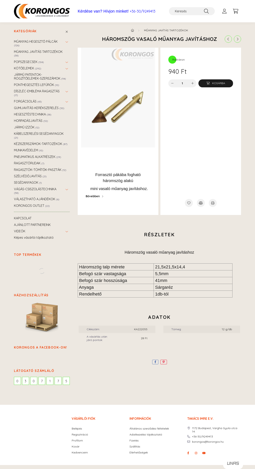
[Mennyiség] (182, 83)
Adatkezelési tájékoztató (145, 434)
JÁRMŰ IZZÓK (26, 127)
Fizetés (134, 440)
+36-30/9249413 (142, 11)
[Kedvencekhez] (189, 203)
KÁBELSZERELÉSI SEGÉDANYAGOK (39, 135)
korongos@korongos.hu (208, 441)
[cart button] (235, 11)
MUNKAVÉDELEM (28, 150)
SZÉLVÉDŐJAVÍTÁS (30, 176)
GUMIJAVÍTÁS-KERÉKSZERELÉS (39, 108)
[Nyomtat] (213, 203)
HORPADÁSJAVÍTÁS (31, 121)
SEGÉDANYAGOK (28, 182)
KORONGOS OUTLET (32, 206)
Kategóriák (25, 31)
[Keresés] (192, 11)
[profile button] (224, 11)
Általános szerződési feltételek (149, 428)
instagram (196, 453)
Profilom (77, 440)
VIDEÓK (19, 231)
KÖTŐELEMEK (27, 68)
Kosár (75, 446)
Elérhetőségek (138, 452)
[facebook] (155, 362)
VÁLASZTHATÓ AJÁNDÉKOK (36, 199)
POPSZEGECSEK (29, 62)
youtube (204, 453)
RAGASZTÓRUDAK (29, 163)
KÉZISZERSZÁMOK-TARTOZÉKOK (41, 144)
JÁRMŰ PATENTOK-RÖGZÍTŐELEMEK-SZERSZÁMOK (40, 76)
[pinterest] (163, 362)
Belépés (77, 428)
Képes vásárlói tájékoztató (34, 237)
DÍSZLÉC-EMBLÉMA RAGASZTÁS (37, 93)
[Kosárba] (215, 83)
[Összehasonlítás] (201, 203)
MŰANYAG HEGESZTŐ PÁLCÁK (36, 43)
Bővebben (93, 196)
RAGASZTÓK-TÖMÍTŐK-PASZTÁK (40, 170)
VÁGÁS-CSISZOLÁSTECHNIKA (35, 190)
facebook (188, 453)
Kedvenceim (80, 452)
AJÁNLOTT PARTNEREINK (32, 225)
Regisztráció (80, 434)
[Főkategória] (132, 30)
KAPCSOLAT (22, 218)
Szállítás (134, 446)
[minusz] (172, 83)
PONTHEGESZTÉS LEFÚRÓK (36, 85)
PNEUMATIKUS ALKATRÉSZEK (37, 157)
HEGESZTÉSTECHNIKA (32, 114)
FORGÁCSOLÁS (28, 101)
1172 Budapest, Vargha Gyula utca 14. (214, 430)
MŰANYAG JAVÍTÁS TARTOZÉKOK (38, 53)
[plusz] (192, 83)
